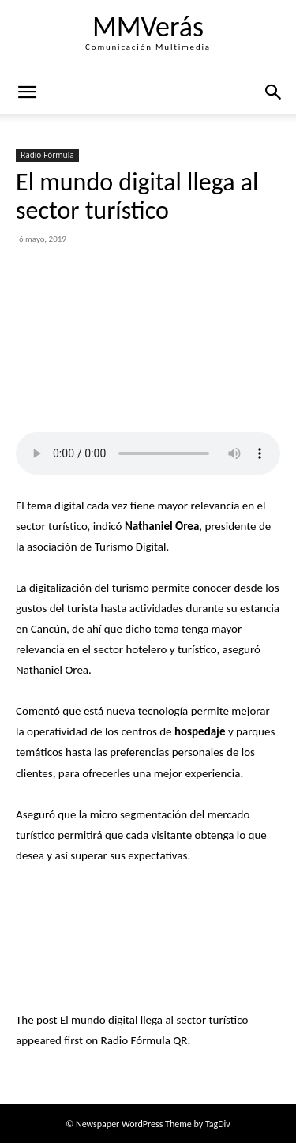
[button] (274, 92)
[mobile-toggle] (27, 92)
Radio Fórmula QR (144, 1040)
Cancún (48, 629)
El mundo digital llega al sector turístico (154, 1020)
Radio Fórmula (47, 154)
